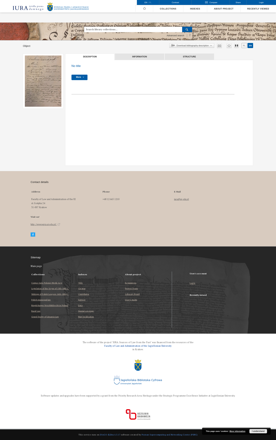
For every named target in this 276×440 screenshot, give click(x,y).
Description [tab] (90, 56)
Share (238, 2)
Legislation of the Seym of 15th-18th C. (50, 288)
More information (237, 431)
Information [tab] (139, 56)
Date (80, 305)
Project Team (131, 288)
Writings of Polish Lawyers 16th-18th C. (50, 294)
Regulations (130, 283)
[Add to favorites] (229, 45)
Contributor (83, 294)
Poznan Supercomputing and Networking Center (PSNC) (170, 434)
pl (244, 46)
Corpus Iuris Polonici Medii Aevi (46, 283)
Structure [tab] (189, 56)
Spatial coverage (86, 311)
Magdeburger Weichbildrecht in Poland (49, 305)
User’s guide (131, 299)
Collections (168, 9)
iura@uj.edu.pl (181, 199)
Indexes (195, 9)
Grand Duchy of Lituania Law (45, 316)
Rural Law (35, 311)
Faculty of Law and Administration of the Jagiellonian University (137, 345)
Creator (81, 288)
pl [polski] (150, 2)
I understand (258, 431)
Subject (81, 299)
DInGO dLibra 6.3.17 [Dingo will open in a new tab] (110, 434)
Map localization (86, 316)
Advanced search (175, 35)
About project (224, 9)
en (250, 46)
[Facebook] (33, 234)
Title (80, 283)
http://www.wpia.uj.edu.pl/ (45, 224)
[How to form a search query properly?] (190, 35)
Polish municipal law (41, 299)
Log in (192, 283)
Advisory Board (132, 294)
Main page (36, 266)
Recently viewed (258, 9)
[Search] (187, 29)
